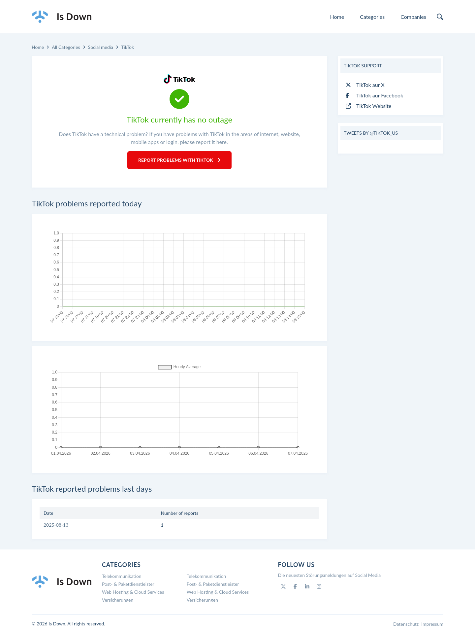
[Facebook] (295, 586)
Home (337, 17)
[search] (440, 17)
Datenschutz (406, 624)
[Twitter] (283, 586)
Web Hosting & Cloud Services (133, 592)
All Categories (66, 47)
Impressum (432, 624)
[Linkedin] (307, 586)
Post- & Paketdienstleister (128, 584)
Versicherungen (117, 600)
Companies (413, 17)
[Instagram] (319, 586)
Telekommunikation (122, 576)
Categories (372, 17)
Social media (100, 47)
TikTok (127, 47)
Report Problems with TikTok (179, 160)
